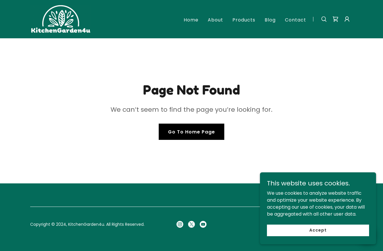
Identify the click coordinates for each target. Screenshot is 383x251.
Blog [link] (270, 20)
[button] (347, 19)
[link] (60, 18)
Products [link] (243, 20)
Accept (317, 230)
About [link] (215, 20)
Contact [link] (295, 20)
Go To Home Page (191, 132)
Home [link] (191, 20)
